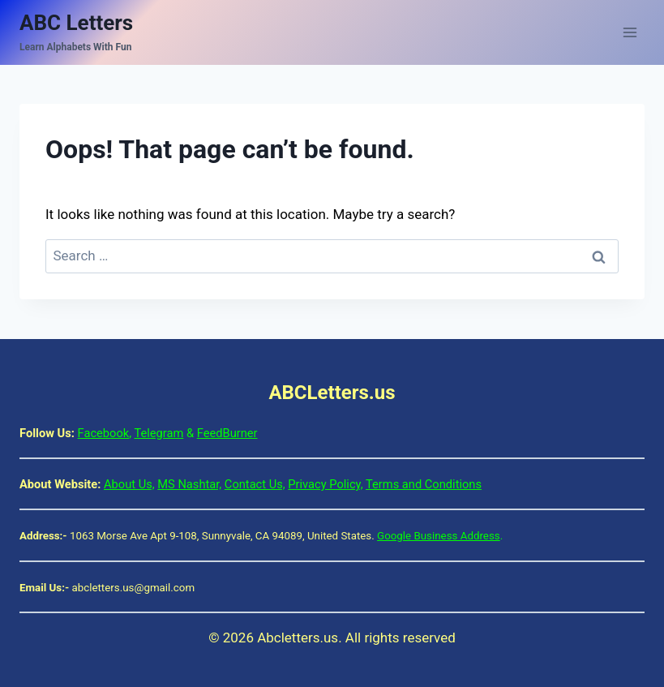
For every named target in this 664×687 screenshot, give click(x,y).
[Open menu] (630, 32)
